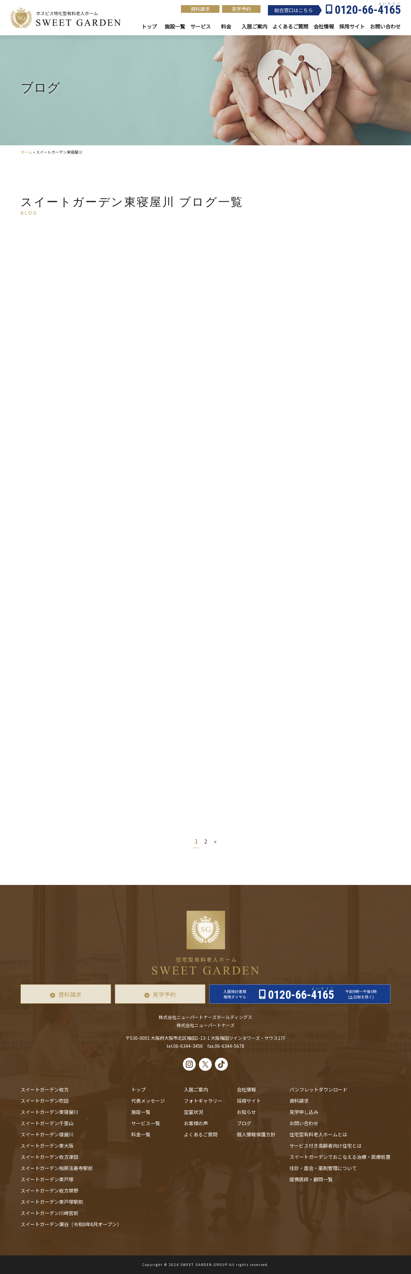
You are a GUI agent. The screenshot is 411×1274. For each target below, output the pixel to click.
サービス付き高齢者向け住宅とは (325, 1145)
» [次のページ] (215, 841)
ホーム (26, 152)
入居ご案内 (196, 1089)
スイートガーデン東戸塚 (47, 1179)
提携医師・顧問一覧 (311, 1179)
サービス (200, 26)
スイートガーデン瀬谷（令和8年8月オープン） (71, 1224)
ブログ (244, 1123)
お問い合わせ (303, 1123)
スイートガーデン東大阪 (47, 1145)
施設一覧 (175, 26)
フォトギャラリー (203, 1100)
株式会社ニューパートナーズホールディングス (205, 1017)
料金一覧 (140, 1134)
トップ (149, 26)
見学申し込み (303, 1111)
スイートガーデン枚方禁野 (49, 1190)
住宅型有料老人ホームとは (318, 1134)
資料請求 (200, 8)
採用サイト (352, 26)
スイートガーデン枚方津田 (49, 1156)
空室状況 (193, 1111)
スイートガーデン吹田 (45, 1100)
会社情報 (323, 26)
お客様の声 (196, 1123)
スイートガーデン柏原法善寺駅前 (57, 1168)
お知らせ (246, 1111)
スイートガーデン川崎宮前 (49, 1213)
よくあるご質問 (201, 1134)
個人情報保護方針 (256, 1134)
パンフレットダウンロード (318, 1089)
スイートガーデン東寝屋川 (49, 1111)
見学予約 (241, 8)
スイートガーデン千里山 (47, 1123)
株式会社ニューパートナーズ (205, 1025)
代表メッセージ (148, 1100)
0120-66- (368, 10)
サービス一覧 (145, 1123)
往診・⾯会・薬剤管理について (323, 1168)
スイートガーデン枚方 (45, 1089)
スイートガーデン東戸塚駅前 (52, 1201)
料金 (226, 26)
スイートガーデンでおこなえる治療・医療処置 (339, 1156)
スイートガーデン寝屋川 (47, 1134)
